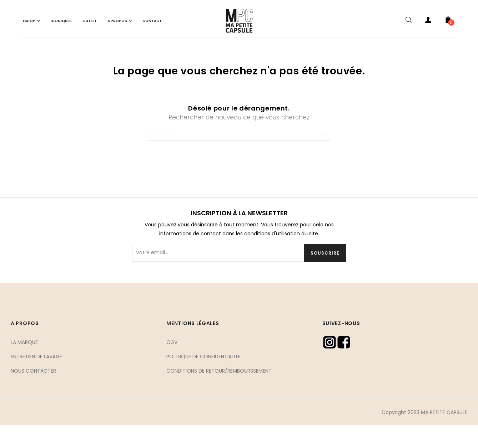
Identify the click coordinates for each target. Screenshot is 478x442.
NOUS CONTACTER (33, 387)
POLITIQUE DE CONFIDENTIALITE (203, 373)
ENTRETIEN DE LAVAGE (36, 373)
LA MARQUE (24, 359)
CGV (171, 359)
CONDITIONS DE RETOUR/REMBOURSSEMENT (219, 387)
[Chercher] (239, 150)
